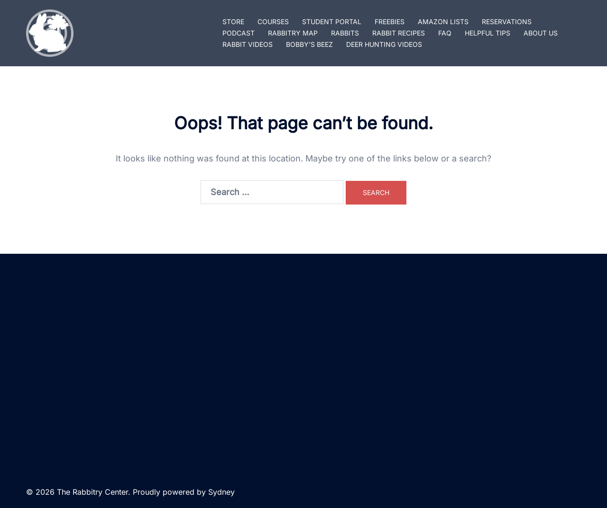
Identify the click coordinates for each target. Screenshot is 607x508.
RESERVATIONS (507, 22)
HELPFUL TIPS (487, 33)
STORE (233, 22)
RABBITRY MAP (293, 33)
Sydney (221, 492)
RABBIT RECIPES (398, 33)
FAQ (444, 33)
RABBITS (345, 33)
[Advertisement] (303, 365)
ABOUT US (541, 33)
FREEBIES (390, 22)
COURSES (273, 22)
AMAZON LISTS (443, 22)
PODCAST (238, 33)
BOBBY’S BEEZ (309, 44)
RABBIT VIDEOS (247, 44)
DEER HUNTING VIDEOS (384, 44)
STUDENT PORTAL (331, 22)
